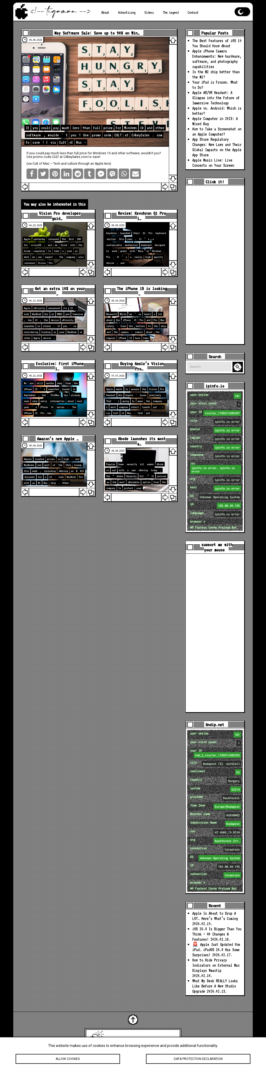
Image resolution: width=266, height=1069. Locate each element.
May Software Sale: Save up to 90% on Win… (96, 33)
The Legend (170, 12)
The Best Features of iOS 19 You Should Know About (216, 43)
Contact (193, 12)
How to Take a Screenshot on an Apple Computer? (216, 131)
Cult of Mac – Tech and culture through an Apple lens (71, 163)
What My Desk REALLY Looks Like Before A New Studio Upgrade (215, 986)
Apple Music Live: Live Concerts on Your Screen (213, 163)
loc (215, 468)
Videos (149, 12)
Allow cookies (67, 1062)
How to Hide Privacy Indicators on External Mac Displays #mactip (216, 965)
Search (238, 367)
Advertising (126, 12)
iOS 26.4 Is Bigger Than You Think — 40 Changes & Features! (216, 934)
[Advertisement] (215, 265)
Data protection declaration (198, 1062)
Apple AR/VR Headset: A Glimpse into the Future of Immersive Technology (216, 97)
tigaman (170, 1039)
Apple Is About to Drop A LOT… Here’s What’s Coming (215, 916)
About (105, 12)
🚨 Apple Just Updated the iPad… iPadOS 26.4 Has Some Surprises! (216, 949)
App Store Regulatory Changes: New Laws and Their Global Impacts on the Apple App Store (216, 147)
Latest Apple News (140, 1039)
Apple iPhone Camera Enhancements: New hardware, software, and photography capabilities (216, 59)
